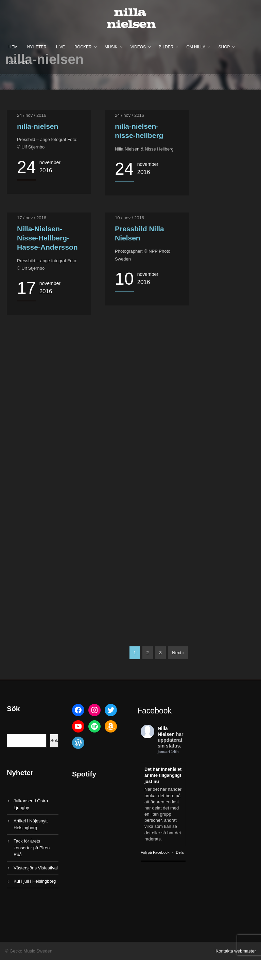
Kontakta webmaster (235, 951)
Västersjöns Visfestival (36, 867)
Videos (138, 47)
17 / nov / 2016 (31, 217)
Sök (54, 740)
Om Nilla (195, 47)
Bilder (166, 47)
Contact (18, 62)
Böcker (83, 47)
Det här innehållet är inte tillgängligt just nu (162, 775)
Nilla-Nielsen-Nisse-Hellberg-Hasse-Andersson (47, 238)
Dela (180, 852)
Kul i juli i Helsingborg (35, 881)
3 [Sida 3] (160, 652)
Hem (13, 47)
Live (60, 47)
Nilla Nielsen (166, 731)
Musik (111, 47)
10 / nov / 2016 (129, 217)
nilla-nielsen (37, 126)
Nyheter (37, 47)
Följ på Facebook (155, 852)
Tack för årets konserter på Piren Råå (32, 847)
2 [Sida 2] (147, 652)
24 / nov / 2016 (31, 115)
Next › (178, 652)
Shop (224, 47)
